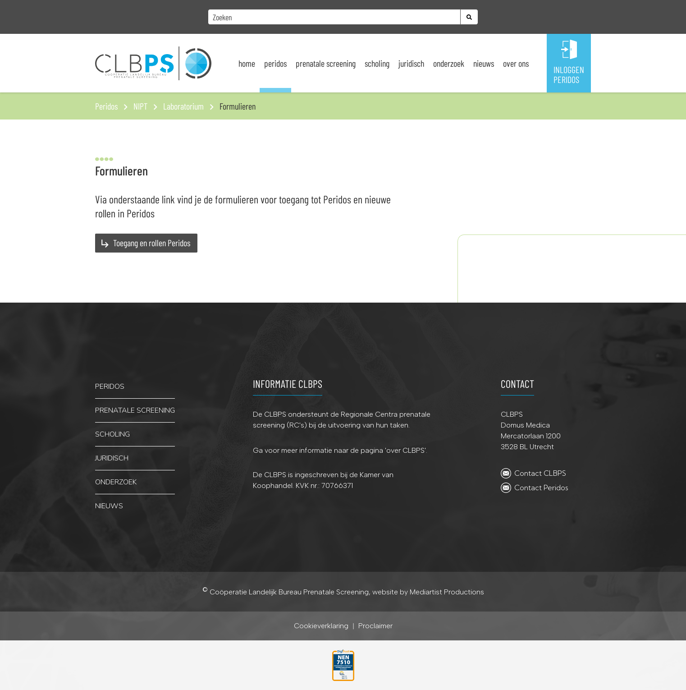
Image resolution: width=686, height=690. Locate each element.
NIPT (140, 106)
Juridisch (411, 63)
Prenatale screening (326, 63)
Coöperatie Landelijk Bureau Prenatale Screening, (291, 592)
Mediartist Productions (447, 592)
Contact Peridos (541, 487)
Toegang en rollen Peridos (151, 242)
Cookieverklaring (321, 626)
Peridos (275, 63)
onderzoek (116, 482)
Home (246, 63)
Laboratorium (183, 106)
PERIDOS (109, 386)
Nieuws (483, 63)
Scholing (377, 63)
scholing (112, 434)
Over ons (516, 63)
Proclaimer (375, 626)
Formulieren (238, 106)
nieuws (109, 506)
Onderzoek (448, 63)
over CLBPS (405, 450)
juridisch (111, 458)
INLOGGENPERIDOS (568, 74)
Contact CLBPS (540, 473)
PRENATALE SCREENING (135, 410)
